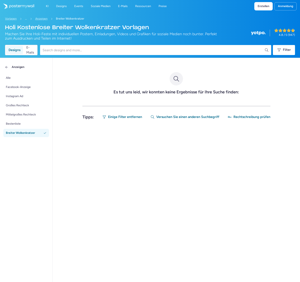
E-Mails (30, 50)
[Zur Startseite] (17, 6)
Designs (14, 50)
